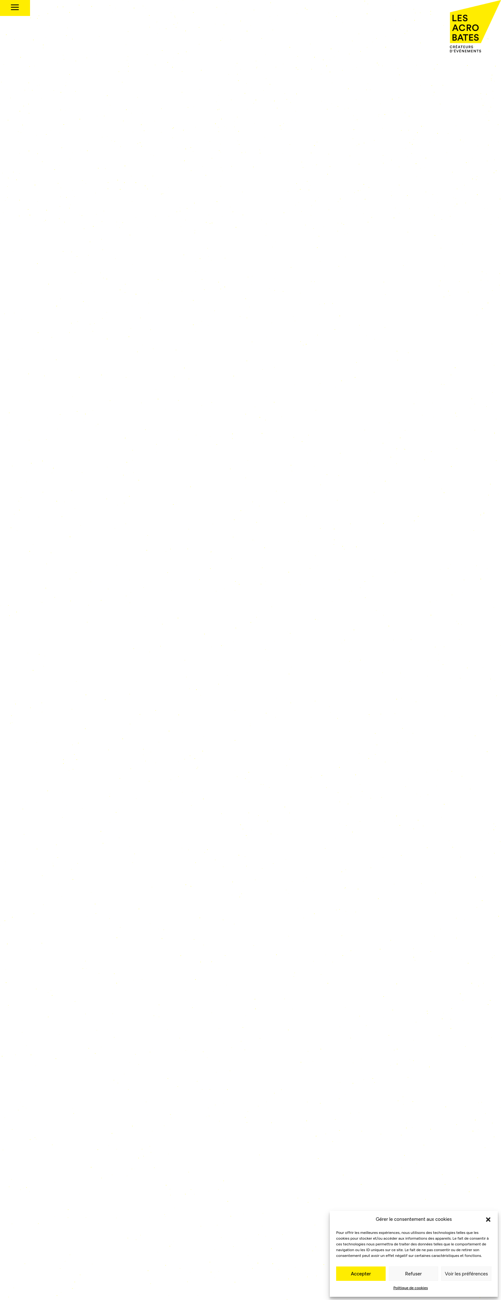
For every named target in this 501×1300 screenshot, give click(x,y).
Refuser (413, 1274)
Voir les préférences (466, 1274)
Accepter (361, 1274)
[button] (488, 1219)
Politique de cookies (410, 1288)
